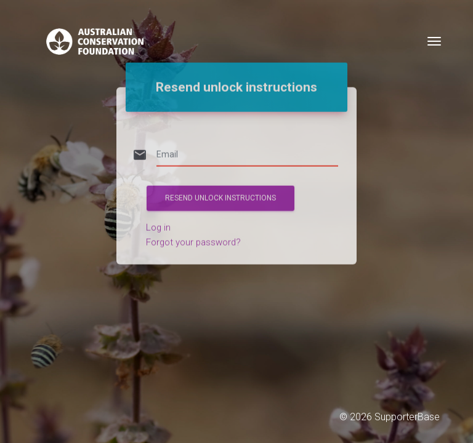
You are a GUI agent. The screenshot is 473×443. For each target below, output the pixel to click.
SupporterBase (407, 417)
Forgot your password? (193, 227)
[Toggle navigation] (434, 41)
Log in (158, 212)
